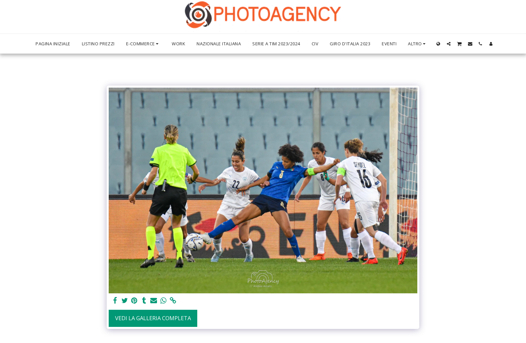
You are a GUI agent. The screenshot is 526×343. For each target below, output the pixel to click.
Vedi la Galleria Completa (153, 318)
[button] (449, 43)
